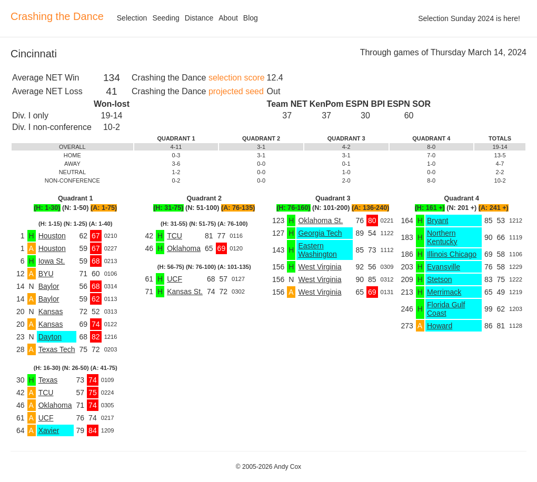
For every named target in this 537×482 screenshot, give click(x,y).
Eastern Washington (317, 250)
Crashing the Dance (57, 16)
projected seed (236, 91)
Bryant (437, 220)
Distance (199, 18)
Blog (250, 18)
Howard (439, 326)
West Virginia (319, 267)
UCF (46, 418)
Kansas (50, 311)
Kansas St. (185, 291)
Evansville (443, 267)
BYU (46, 273)
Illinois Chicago (451, 254)
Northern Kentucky (442, 237)
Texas (48, 380)
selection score (236, 77)
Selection (132, 18)
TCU (46, 392)
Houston (52, 236)
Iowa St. (51, 261)
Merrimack (444, 292)
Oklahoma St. (320, 220)
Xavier (48, 430)
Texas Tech (56, 349)
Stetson (439, 279)
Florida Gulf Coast (446, 308)
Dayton (50, 337)
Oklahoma (55, 405)
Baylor (48, 286)
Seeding (165, 18)
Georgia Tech (320, 233)
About (228, 18)
